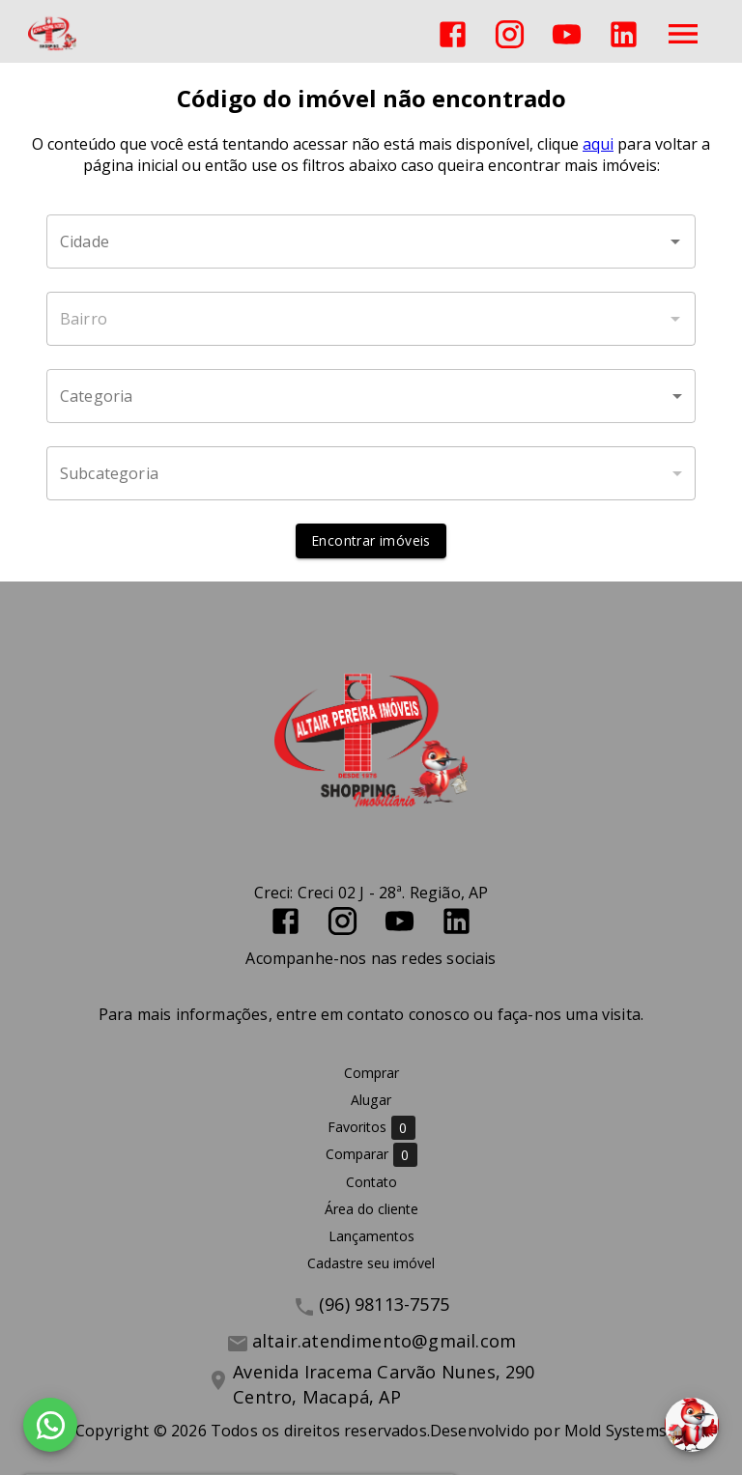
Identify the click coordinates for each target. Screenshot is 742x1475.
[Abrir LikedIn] (624, 34)
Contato (371, 1182)
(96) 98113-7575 (384, 1304)
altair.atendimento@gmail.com (384, 1340)
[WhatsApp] (50, 1425)
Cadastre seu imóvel (371, 1263)
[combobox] (371, 241)
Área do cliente (371, 1209)
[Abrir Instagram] (510, 34)
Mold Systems (615, 1430)
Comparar (371, 1155)
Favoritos (371, 1128)
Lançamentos (371, 1236)
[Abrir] (675, 241)
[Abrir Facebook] (453, 34)
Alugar (371, 1100)
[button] (371, 396)
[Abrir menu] (683, 34)
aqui (598, 144)
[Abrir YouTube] (567, 34)
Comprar (371, 1073)
